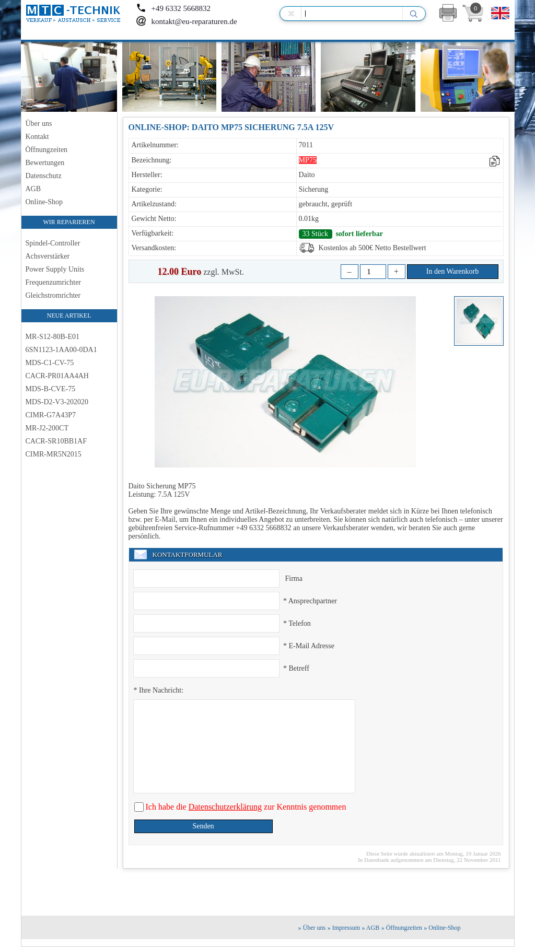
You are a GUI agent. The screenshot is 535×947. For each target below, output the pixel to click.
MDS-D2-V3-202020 (57, 402)
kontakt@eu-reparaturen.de (186, 21)
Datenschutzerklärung (225, 806)
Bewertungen (45, 163)
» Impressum (344, 927)
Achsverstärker (48, 256)
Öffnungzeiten (47, 150)
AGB (33, 189)
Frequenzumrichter (54, 282)
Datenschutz (44, 176)
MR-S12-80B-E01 (52, 337)
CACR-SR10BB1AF (56, 441)
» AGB (371, 927)
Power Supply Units (55, 269)
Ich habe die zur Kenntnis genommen (245, 806)
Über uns (39, 123)
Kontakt (37, 137)
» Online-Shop (442, 927)
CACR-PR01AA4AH (57, 376)
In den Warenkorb (452, 271)
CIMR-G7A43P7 (51, 415)
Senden (203, 826)
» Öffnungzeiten (401, 927)
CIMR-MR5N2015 (54, 454)
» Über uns (312, 927)
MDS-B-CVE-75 (51, 389)
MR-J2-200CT (47, 428)
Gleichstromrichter (53, 295)
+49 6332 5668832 (173, 8)
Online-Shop (44, 202)
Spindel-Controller (53, 243)
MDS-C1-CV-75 (50, 363)
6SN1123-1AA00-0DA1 (61, 350)
